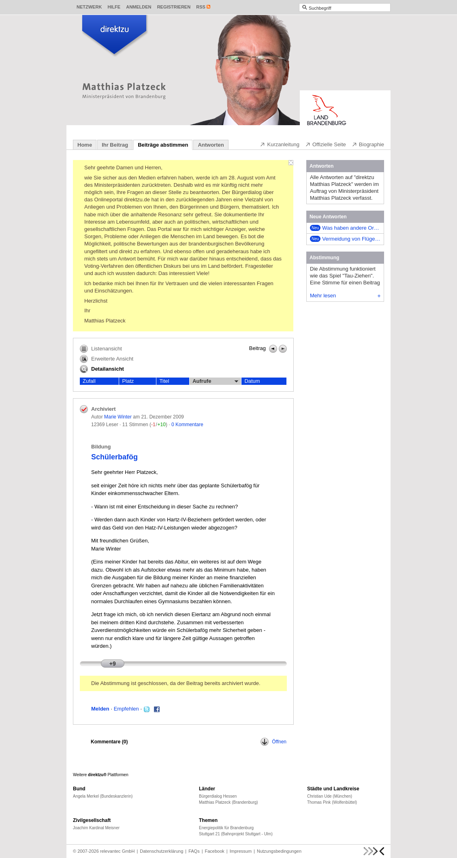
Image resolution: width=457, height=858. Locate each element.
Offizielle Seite (325, 144)
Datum (252, 381)
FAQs (194, 851)
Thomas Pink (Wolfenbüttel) (332, 802)
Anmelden (138, 6)
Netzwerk (89, 6)
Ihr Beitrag (115, 145)
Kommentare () (109, 742)
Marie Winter (118, 417)
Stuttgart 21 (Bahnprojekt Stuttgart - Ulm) (236, 834)
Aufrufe (215, 381)
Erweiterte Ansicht (106, 359)
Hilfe (113, 6)
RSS (200, 6)
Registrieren (174, 6)
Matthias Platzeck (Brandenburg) (228, 802)
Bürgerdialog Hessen (218, 796)
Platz (128, 381)
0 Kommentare (187, 424)
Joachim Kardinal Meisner (96, 828)
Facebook (214, 851)
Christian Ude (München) (329, 796)
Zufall (89, 381)
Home (84, 145)
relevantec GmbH (117, 851)
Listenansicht (101, 349)
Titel (164, 381)
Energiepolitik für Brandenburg (226, 828)
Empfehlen (126, 709)
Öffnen (273, 742)
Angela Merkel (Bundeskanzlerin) (102, 796)
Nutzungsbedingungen (279, 851)
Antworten (211, 145)
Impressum (241, 851)
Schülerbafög (114, 457)
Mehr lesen (345, 295)
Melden (100, 709)
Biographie (368, 144)
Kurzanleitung (279, 144)
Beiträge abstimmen (163, 145)
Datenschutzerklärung (161, 851)
